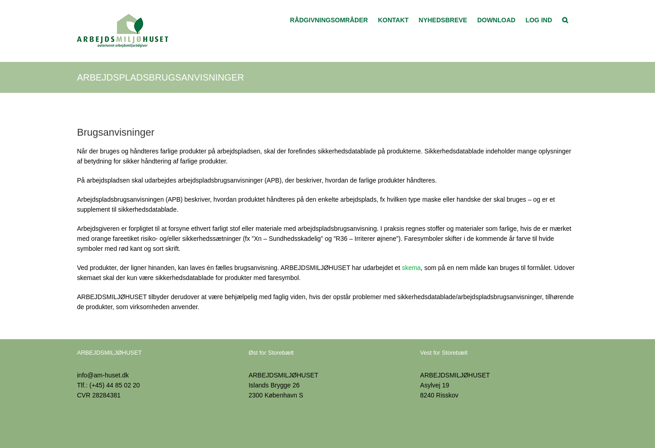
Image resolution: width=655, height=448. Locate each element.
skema (411, 267)
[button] (565, 19)
